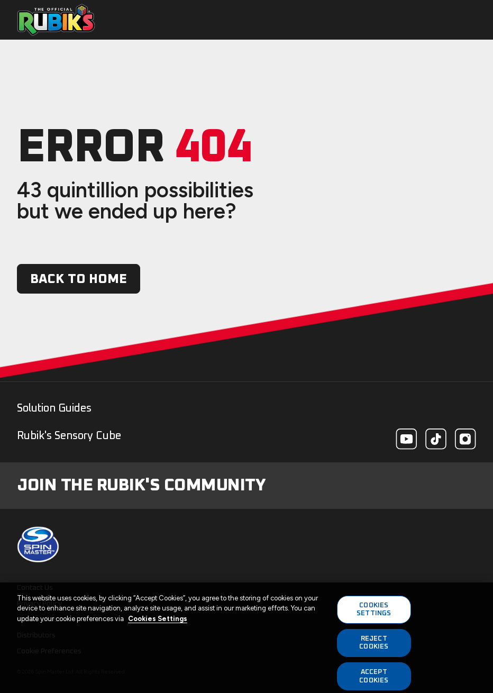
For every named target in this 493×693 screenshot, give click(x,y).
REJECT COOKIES (373, 646)
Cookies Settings (157, 622)
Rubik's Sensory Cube (69, 436)
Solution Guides (54, 408)
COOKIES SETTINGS (374, 613)
